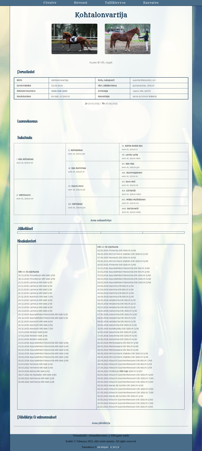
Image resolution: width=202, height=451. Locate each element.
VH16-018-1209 (59, 91)
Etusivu (49, 3)
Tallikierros (115, 3)
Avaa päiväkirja (101, 423)
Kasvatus (151, 3)
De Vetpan (102, 447)
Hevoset (80, 3)
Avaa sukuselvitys (101, 220)
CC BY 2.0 (114, 447)
